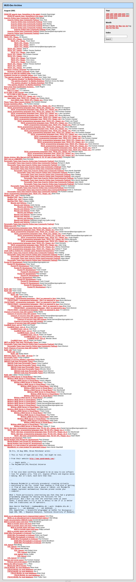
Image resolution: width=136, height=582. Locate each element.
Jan (107, 26)
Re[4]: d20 (8, 289)
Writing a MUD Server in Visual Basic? (18, 377)
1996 (107, 14)
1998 (115, 14)
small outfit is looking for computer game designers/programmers (29, 251)
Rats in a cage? (10, 89)
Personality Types (11, 358)
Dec (117, 28)
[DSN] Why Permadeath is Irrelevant (17, 533)
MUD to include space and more (16, 522)
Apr (117, 26)
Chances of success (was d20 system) (18, 312)
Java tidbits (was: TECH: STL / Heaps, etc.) (20, 96)
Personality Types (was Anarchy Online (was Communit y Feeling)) (36, 167)
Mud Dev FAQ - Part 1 (15, 201)
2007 (127, 16)
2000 (123, 14)
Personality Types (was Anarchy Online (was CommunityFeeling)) (39, 188)
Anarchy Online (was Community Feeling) (20, 18)
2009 (111, 18)
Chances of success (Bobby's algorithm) (19, 360)
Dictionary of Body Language (15, 70)
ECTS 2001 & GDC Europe (14, 92)
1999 (119, 14)
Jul (127, 26)
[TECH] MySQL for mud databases (17, 567)
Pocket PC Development (13, 262)
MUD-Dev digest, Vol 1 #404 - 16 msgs (18, 356)
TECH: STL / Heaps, (11, 37)
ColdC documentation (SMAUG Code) (18, 520)
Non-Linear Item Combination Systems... (19, 87)
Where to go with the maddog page (17, 73)
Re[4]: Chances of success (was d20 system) (21, 348)
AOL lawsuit (8, 545)
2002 (107, 16)
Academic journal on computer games (18, 75)
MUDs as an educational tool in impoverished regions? (25, 516)
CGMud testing (9, 35)
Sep (107, 28)
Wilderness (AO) (10, 226)
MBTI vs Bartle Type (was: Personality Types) (21, 342)
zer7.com (68, 581)
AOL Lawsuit (19, 550)
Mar (113, 26)
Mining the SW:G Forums (13, 564)
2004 (115, 16)
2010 (115, 18)
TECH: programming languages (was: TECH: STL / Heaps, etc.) (28, 106)
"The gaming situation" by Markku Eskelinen (21, 77)
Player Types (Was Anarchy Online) (17, 102)
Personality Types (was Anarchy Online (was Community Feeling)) (29, 161)
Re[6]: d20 (8, 350)
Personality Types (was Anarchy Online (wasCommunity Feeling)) (49, 178)
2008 (107, 18)
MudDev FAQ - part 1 (12, 195)
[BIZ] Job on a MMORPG (13, 159)
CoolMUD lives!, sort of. (13, 325)
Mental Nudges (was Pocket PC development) (21, 440)
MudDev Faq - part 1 (15, 199)
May (120, 26)
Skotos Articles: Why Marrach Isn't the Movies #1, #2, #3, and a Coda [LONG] (33, 157)
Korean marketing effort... (14, 104)
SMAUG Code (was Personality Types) (18, 361)
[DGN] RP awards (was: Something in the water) (22, 14)
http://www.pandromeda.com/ (41, 459)
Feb (110, 26)
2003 (111, 16)
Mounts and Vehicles (19, 203)
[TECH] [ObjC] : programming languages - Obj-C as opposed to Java (30, 298)
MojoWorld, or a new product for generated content (23, 445)
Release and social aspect (14, 560)
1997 (111, 14)
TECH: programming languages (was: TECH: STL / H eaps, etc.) (35, 232)
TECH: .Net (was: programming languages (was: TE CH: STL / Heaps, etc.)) (32, 428)
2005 (119, 16)
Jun (123, 26)
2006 (123, 16)
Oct (110, 28)
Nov (113, 28)
